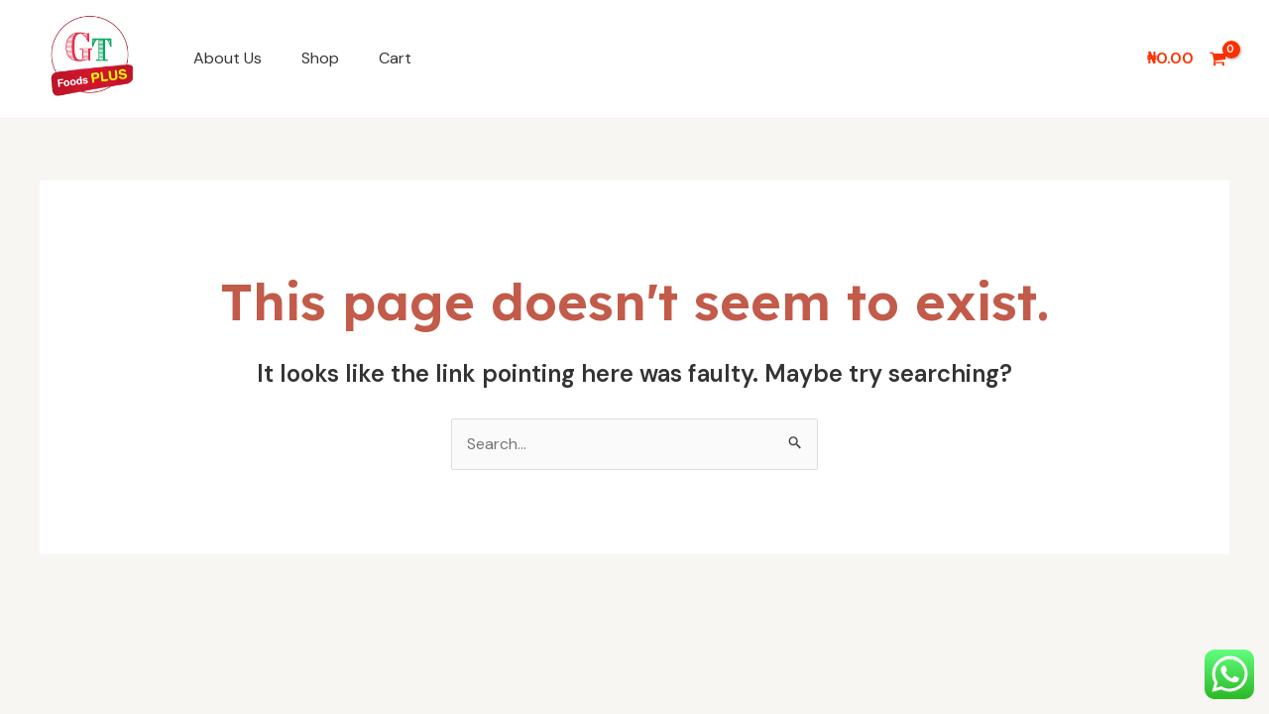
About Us (227, 58)
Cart (395, 58)
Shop (320, 58)
